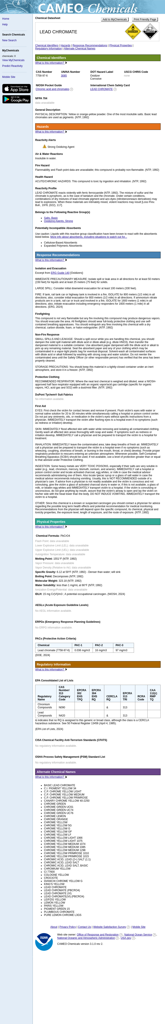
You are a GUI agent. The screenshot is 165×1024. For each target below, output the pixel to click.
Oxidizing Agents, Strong (58, 221)
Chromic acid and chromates (52, 89)
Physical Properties (120, 45)
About (53, 926)
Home (5, 18)
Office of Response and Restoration (98, 934)
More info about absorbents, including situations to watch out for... (88, 236)
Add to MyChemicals (115, 19)
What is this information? (50, 62)
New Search (9, 40)
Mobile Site (8, 77)
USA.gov (126, 938)
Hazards (65, 45)
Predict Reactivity (12, 66)
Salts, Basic (51, 217)
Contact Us (84, 926)
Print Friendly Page (145, 19)
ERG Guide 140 (60, 272)
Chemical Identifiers (46, 45)
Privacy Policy (67, 926)
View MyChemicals (13, 60)
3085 (64, 75)
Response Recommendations (90, 45)
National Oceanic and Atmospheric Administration (86, 938)
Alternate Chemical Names (79, 48)
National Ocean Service (138, 934)
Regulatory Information (48, 48)
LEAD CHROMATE (101, 89)
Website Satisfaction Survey (109, 926)
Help (5, 24)
